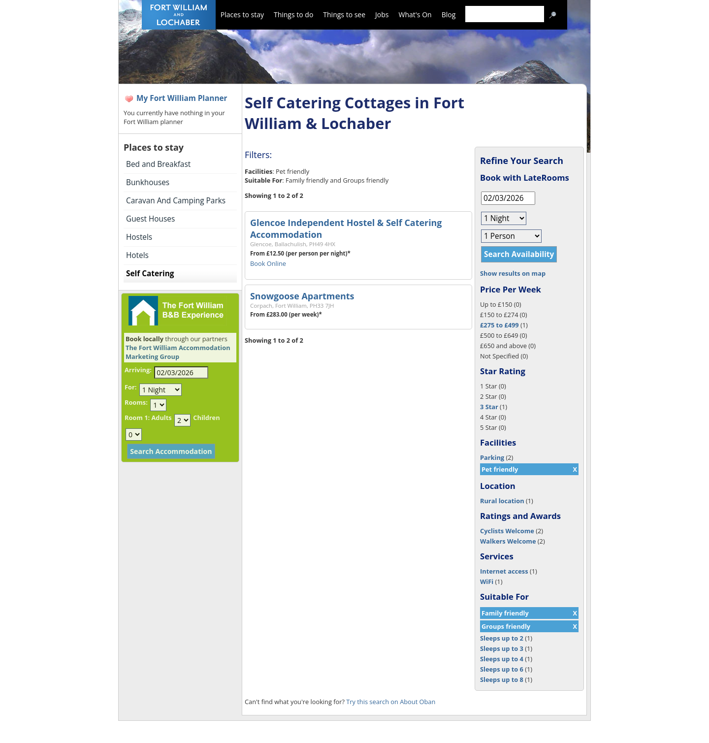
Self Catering (150, 273)
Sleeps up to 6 (501, 669)
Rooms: (136, 402)
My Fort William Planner (181, 98)
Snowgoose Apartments (302, 296)
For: (130, 387)
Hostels (139, 237)
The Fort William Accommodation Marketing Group (178, 352)
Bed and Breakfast (158, 164)
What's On (415, 14)
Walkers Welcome (508, 541)
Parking (492, 457)
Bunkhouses (147, 182)
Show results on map (513, 273)
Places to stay (242, 14)
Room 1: (137, 417)
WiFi (486, 581)
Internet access (504, 571)
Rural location (502, 500)
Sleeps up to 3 (501, 648)
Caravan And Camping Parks (176, 200)
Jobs (381, 14)
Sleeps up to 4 (501, 658)
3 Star (489, 406)
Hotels (137, 255)
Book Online (268, 263)
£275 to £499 (499, 325)
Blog (449, 14)
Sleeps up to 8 (501, 679)
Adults (161, 417)
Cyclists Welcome (507, 530)
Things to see (344, 14)
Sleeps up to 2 (501, 638)
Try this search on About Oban (390, 701)
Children (206, 417)
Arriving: (138, 369)
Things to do (293, 14)
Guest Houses (150, 219)
